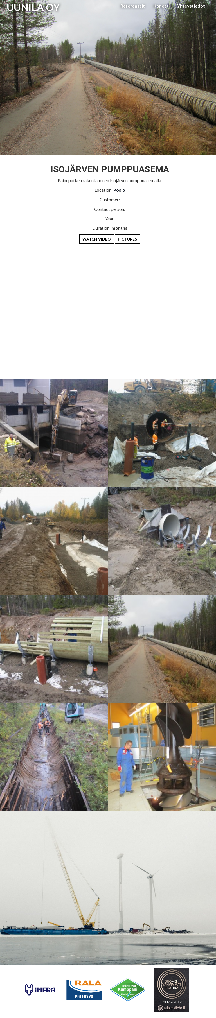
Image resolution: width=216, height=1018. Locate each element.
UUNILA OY (33, 7)
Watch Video (96, 239)
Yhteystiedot (191, 5)
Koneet (161, 5)
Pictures (127, 239)
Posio (119, 190)
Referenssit (132, 5)
